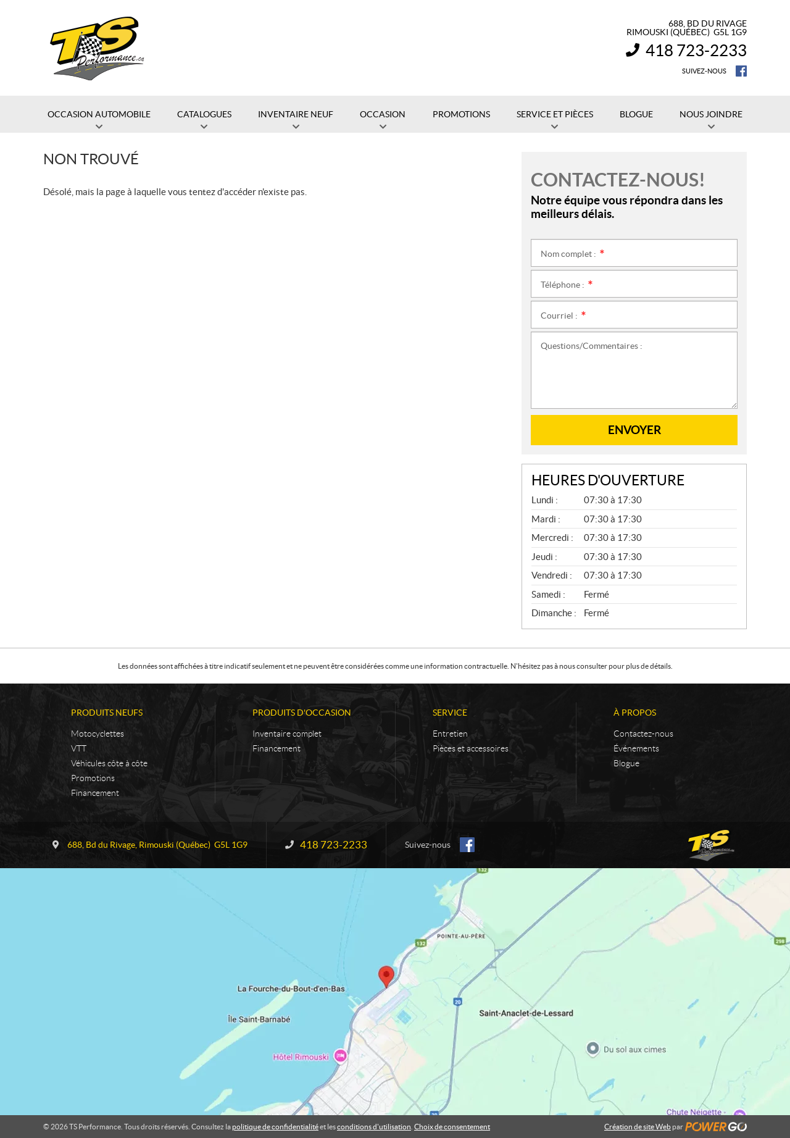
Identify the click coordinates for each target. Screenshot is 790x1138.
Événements (636, 748)
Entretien (450, 733)
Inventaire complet (287, 733)
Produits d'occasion (301, 713)
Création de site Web (637, 1127)
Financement (95, 793)
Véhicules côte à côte (109, 763)
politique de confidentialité (275, 1127)
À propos (634, 713)
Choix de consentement (452, 1127)
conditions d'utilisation (374, 1127)
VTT (78, 748)
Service (450, 713)
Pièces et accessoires (471, 748)
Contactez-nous (643, 733)
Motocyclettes (97, 733)
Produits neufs (107, 713)
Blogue (626, 763)
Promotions (93, 778)
